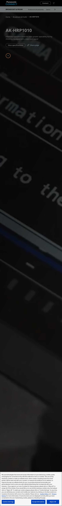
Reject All (53, 502)
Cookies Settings (8, 502)
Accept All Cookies (38, 502)
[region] (31, 489)
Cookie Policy (44, 494)
